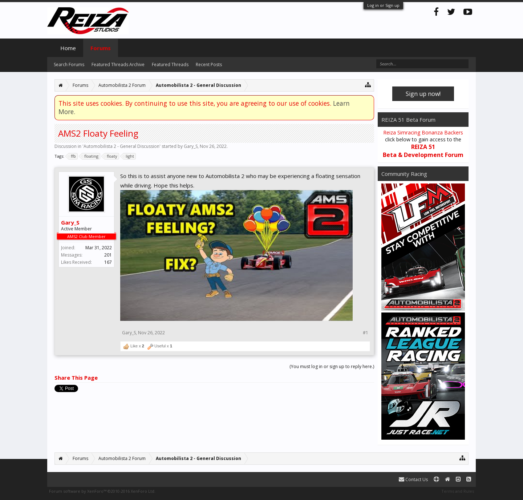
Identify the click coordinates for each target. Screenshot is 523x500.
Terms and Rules (457, 491)
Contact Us (413, 479)
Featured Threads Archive (118, 64)
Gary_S (191, 146)
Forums (100, 48)
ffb (72, 156)
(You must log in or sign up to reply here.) (331, 366)
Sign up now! (423, 94)
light (128, 156)
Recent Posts (209, 64)
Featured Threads (170, 64)
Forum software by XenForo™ (102, 491)
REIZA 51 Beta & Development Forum (423, 151)
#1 (365, 333)
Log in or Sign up (383, 5)
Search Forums (69, 64)
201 (108, 255)
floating (90, 156)
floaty (111, 156)
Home (68, 48)
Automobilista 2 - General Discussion (121, 146)
